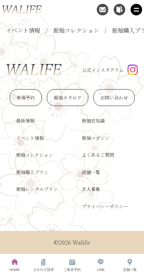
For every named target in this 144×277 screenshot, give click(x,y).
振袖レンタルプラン (37, 189)
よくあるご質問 (98, 154)
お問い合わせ (114, 97)
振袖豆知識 (93, 120)
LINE (100, 265)
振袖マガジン (95, 137)
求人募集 (91, 189)
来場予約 (26, 97)
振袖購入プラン (32, 172)
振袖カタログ (67, 97)
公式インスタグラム (110, 70)
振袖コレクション (76, 30)
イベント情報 (23, 30)
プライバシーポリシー (105, 206)
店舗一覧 (91, 172)
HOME (14, 265)
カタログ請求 (43, 265)
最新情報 (25, 120)
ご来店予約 (72, 265)
